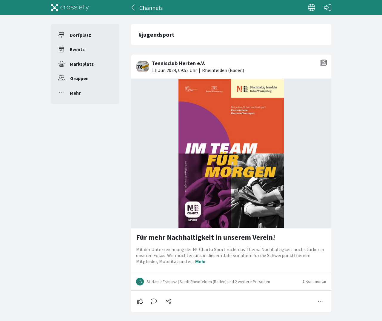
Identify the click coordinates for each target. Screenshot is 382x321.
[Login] (328, 7)
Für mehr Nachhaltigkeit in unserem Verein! (205, 237)
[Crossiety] (70, 7)
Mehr (75, 93)
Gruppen (79, 78)
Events (77, 49)
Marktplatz (82, 64)
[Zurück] (133, 7)
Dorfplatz (80, 35)
